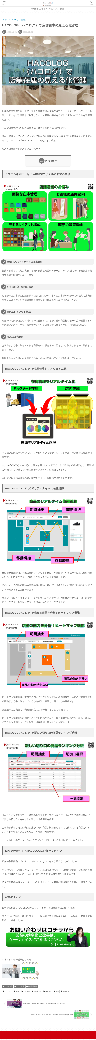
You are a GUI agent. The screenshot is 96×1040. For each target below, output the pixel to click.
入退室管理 (36, 991)
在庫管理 (47, 991)
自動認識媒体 (31, 986)
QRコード (7, 991)
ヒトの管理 (7, 986)
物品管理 (65, 991)
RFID (16, 991)
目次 (47, 161)
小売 (56, 991)
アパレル (26, 991)
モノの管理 (19, 986)
